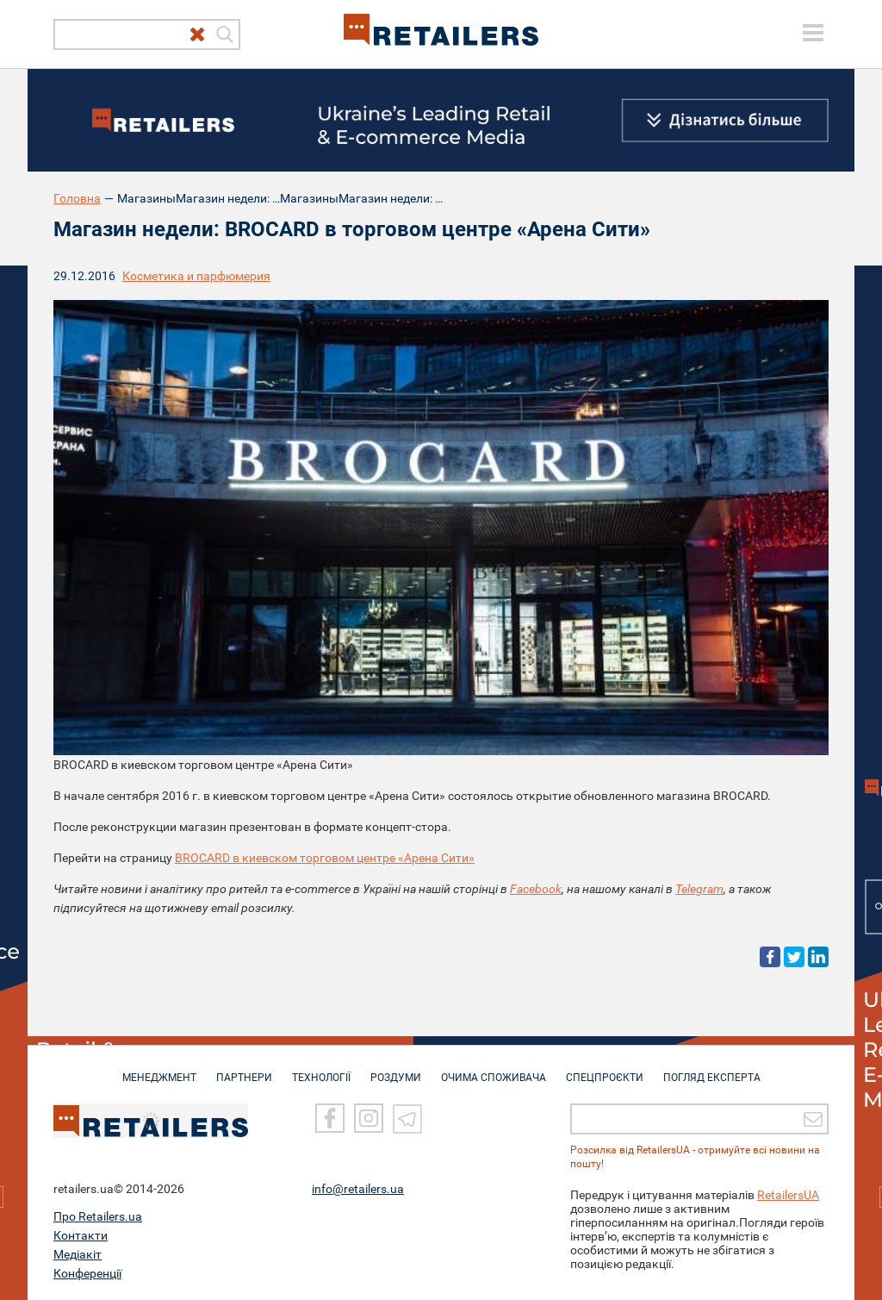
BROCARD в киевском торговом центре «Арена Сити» (325, 858)
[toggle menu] (813, 33)
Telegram (699, 889)
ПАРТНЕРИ (244, 1069)
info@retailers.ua (358, 1189)
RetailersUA (788, 1195)
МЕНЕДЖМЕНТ (159, 1069)
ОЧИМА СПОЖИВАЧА (493, 1069)
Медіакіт (77, 1254)
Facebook (536, 889)
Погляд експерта (712, 1069)
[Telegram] (407, 1119)
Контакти (80, 1235)
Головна (77, 198)
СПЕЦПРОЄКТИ (604, 1069)
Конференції (87, 1273)
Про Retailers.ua (97, 1216)
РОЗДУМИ (395, 1069)
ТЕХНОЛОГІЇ (321, 1069)
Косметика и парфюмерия (196, 276)
